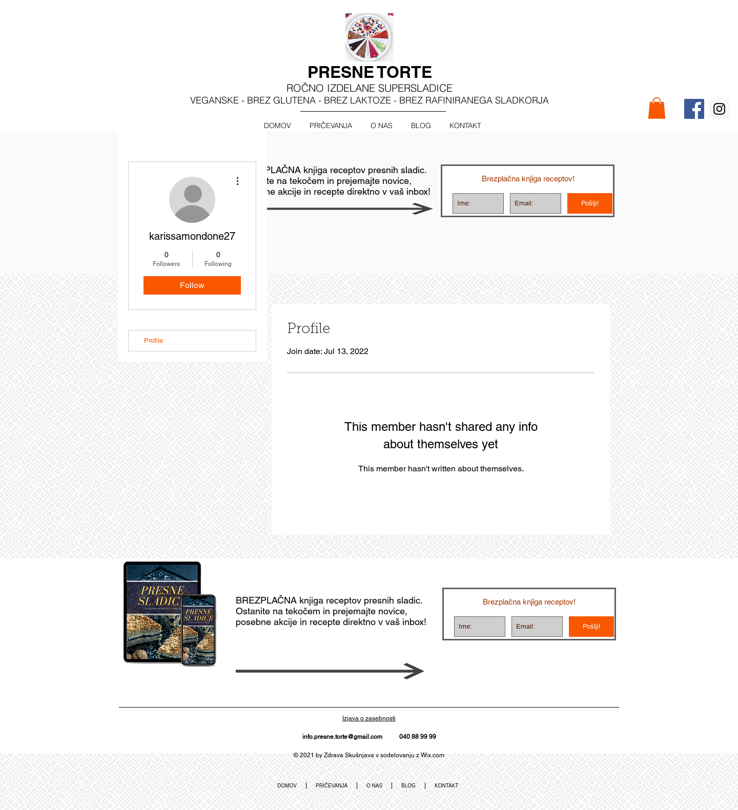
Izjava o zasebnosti (369, 718)
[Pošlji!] (589, 203)
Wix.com (432, 755)
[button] (657, 108)
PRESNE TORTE (370, 71)
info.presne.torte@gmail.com (342, 736)
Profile (153, 340)
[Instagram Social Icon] (719, 109)
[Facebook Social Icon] (694, 109)
